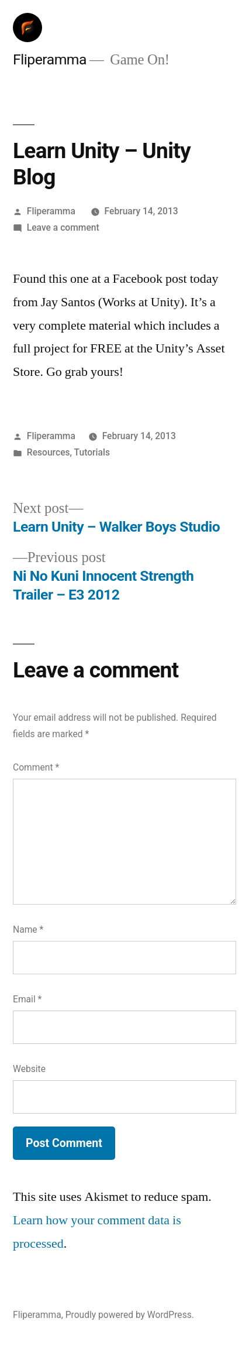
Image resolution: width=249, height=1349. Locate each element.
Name (28, 929)
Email (27, 999)
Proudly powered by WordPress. (129, 1314)
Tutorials (92, 452)
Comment (36, 767)
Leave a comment (63, 227)
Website (29, 1068)
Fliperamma (50, 59)
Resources (48, 452)
